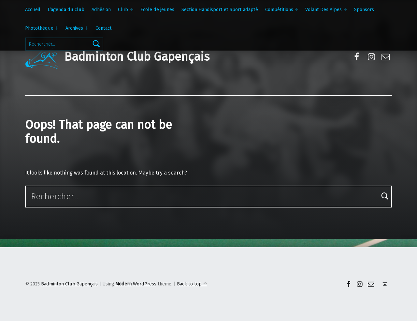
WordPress (144, 284)
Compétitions (279, 9)
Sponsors (364, 9)
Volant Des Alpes (323, 9)
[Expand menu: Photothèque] (56, 28)
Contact (103, 28)
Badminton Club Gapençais (136, 57)
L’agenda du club (66, 9)
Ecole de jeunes (157, 9)
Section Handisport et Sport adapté (219, 9)
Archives (74, 28)
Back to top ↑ (192, 284)
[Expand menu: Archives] (86, 28)
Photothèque (39, 28)
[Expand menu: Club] (131, 9)
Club (123, 9)
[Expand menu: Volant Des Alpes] (345, 9)
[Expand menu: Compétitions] (296, 9)
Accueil (32, 9)
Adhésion (101, 9)
